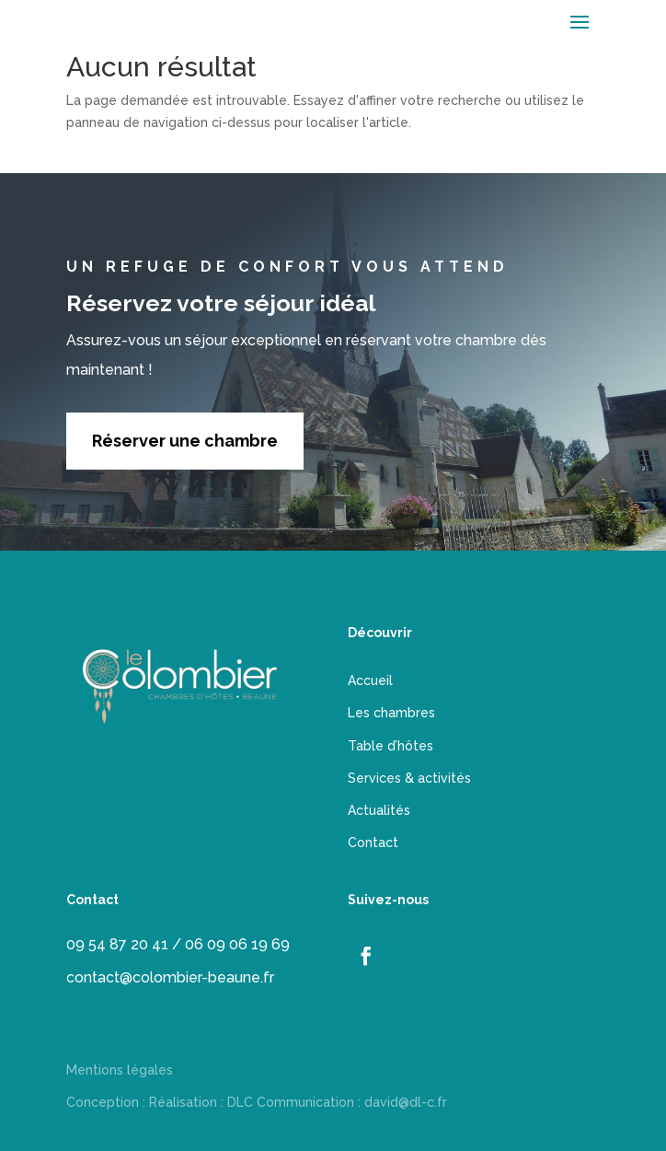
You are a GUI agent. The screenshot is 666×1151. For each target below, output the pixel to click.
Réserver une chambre (185, 440)
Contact (373, 842)
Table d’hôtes (390, 745)
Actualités (379, 810)
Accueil (370, 680)
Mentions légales (119, 1070)
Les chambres (391, 712)
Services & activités (409, 778)
